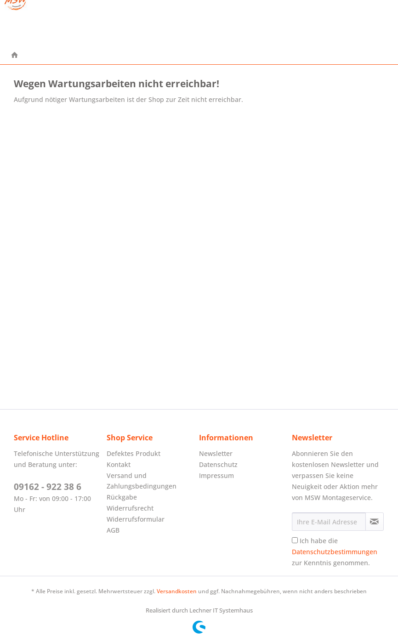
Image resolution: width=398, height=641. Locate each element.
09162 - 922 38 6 (47, 487)
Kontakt (119, 464)
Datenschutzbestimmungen (334, 551)
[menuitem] (15, 55)
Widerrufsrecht (130, 508)
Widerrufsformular (136, 519)
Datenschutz (218, 464)
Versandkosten (177, 591)
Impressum (216, 475)
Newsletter (216, 453)
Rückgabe (122, 497)
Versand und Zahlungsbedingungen (141, 481)
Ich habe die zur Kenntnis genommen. (334, 551)
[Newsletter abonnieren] (374, 521)
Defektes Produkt (133, 453)
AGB (113, 530)
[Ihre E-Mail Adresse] (329, 521)
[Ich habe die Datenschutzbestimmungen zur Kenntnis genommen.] (295, 540)
